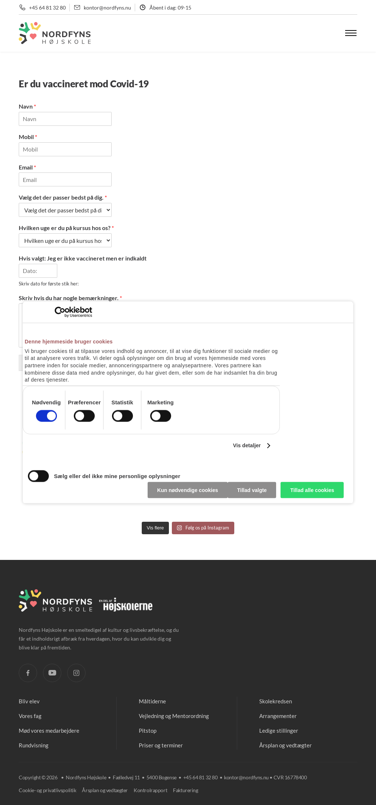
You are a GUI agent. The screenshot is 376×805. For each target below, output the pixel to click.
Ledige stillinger (278, 730)
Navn (27, 106)
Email (27, 167)
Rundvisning (33, 745)
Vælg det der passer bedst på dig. (63, 197)
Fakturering (185, 790)
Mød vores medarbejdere (49, 730)
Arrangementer (278, 716)
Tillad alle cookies (312, 490)
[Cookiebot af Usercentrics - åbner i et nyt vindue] (60, 312)
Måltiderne (152, 701)
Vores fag (30, 716)
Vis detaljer (247, 445)
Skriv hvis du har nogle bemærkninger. (70, 297)
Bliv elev (29, 701)
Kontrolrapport (150, 790)
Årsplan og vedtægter (285, 745)
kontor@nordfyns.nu (107, 7)
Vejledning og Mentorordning (174, 716)
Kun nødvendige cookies (187, 490)
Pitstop (147, 730)
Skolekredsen (275, 701)
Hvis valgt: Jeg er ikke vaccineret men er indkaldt (83, 258)
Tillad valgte (252, 490)
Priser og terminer (161, 745)
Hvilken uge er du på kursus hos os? (66, 227)
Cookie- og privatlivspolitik (47, 790)
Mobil (28, 136)
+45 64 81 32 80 (47, 7)
